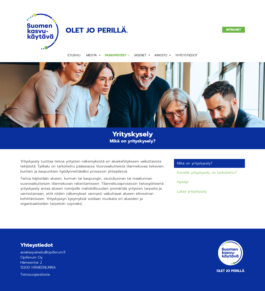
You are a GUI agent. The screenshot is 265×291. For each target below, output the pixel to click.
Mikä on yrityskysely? (194, 163)
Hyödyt (183, 182)
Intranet (233, 29)
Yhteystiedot (186, 55)
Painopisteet (115, 55)
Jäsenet (140, 55)
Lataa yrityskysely (192, 191)
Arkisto (160, 55)
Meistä (91, 55)
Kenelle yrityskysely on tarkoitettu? (207, 172)
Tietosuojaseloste (35, 274)
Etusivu (74, 55)
